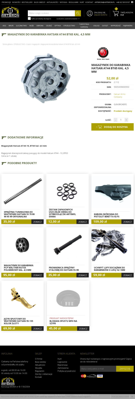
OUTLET (105, 25)
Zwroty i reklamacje (43, 374)
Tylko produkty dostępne (39, 18)
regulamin (73, 2)
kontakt (89, 2)
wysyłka (63, 2)
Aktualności (40, 365)
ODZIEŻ (49, 25)
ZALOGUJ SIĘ (99, 12)
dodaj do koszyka (112, 127)
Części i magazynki (33, 44)
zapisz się (125, 368)
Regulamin (39, 371)
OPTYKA (57, 25)
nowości (16, 2)
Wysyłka (38, 368)
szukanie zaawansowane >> (68, 18)
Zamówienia (63, 368)
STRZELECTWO (69, 25)
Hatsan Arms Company (119, 95)
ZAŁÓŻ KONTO (100, 15)
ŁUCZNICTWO (21, 25)
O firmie (38, 358)
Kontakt (38, 377)
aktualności (52, 2)
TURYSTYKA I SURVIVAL (84, 25)
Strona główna (8, 44)
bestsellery (27, 2)
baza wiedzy (39, 2)
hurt (82, 2)
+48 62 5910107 (123, 2)
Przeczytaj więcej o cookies (120, 397)
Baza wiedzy (40, 361)
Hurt (60, 358)
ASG (4, 25)
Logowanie (62, 361)
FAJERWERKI (127, 25)
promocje (6, 2)
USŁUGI (96, 25)
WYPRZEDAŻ (115, 25)
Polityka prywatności (67, 371)
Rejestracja (63, 365)
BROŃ (11, 25)
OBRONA (39, 25)
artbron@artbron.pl (105, 2)
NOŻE (31, 25)
